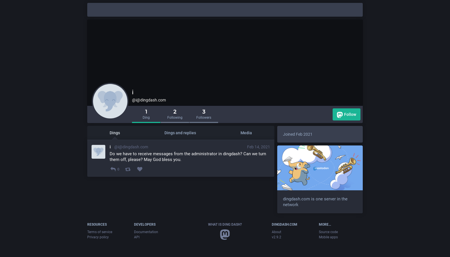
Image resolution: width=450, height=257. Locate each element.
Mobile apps (328, 237)
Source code (328, 232)
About (276, 232)
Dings (115, 133)
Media (246, 133)
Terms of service (99, 232)
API (136, 237)
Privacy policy (98, 237)
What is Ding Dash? (225, 225)
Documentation (146, 232)
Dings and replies (180, 133)
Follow (346, 115)
